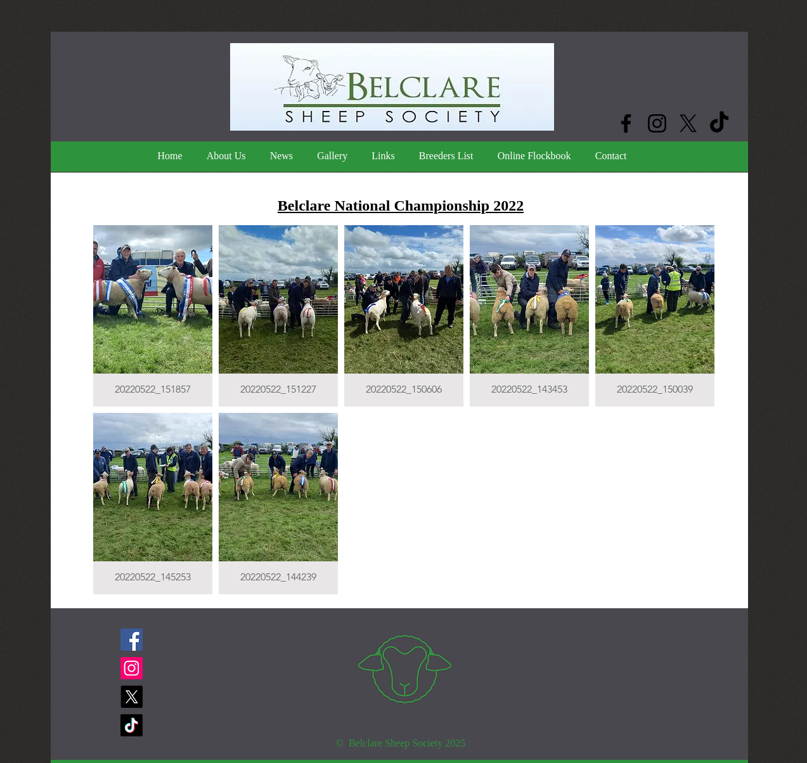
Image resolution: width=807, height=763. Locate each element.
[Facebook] (626, 123)
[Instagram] (657, 123)
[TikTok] (719, 123)
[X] (688, 123)
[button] (152, 316)
